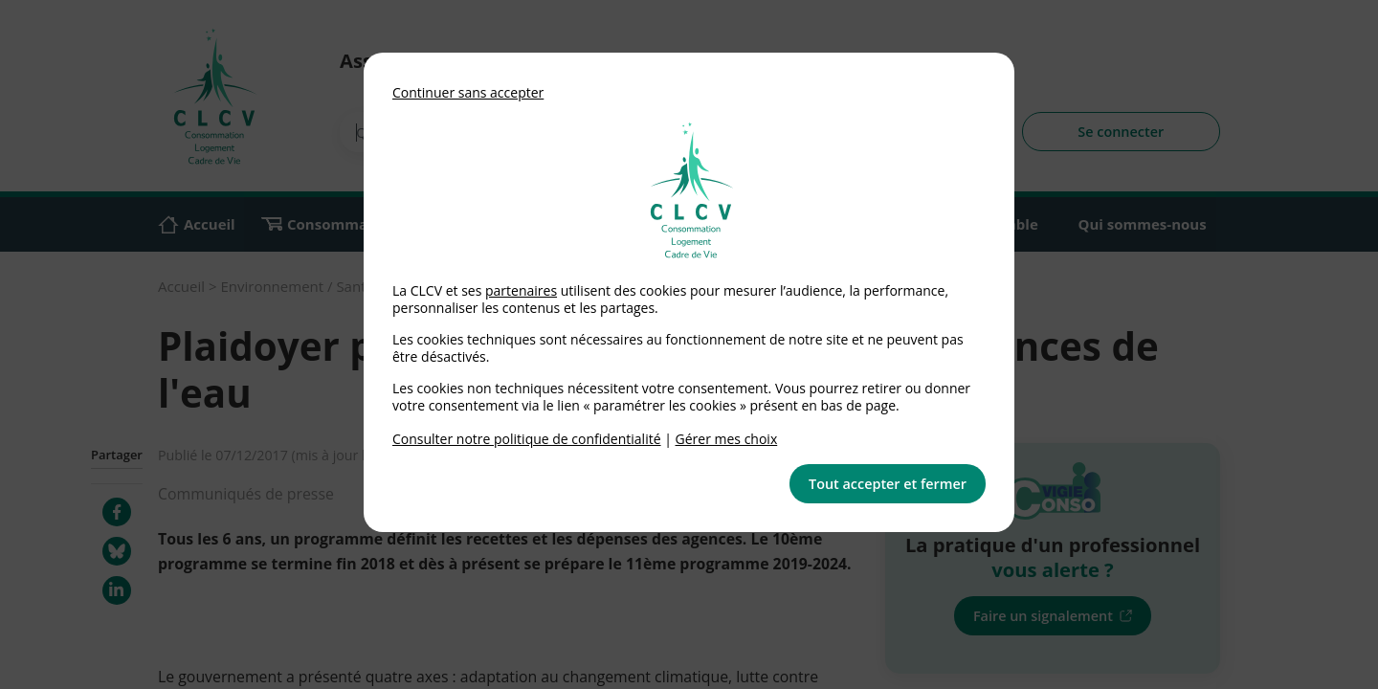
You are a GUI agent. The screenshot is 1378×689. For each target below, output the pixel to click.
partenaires (521, 290)
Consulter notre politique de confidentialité (526, 439)
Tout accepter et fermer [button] (888, 484)
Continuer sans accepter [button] (468, 92)
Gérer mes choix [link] (727, 439)
